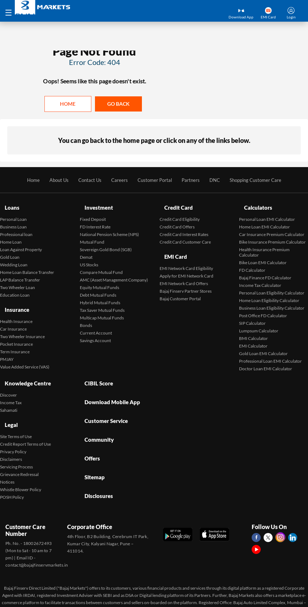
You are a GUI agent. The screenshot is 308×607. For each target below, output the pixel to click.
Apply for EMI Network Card (186, 263)
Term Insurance (15, 339)
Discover (8, 382)
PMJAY (7, 347)
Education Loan (15, 289)
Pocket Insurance (16, 332)
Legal (7, 409)
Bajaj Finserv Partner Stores (186, 278)
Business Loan (13, 221)
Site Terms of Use (16, 417)
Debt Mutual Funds (98, 289)
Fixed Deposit (93, 213)
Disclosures (95, 448)
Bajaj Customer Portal (180, 286)
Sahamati (8, 398)
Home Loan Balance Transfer (27, 266)
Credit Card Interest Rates (184, 228)
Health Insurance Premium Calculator (264, 246)
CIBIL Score (95, 374)
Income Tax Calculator (260, 279)
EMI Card (172, 247)
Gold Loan (9, 251)
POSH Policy (12, 478)
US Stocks (89, 259)
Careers (116, 181)
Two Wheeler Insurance (22, 324)
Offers (88, 423)
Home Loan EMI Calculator (264, 221)
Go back (118, 104)
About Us (52, 181)
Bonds (86, 319)
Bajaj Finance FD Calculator (265, 272)
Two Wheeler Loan (17, 281)
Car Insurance (13, 316)
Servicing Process (16, 448)
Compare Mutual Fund (101, 266)
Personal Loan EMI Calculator (267, 213)
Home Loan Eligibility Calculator (269, 294)
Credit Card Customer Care (185, 236)
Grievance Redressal (19, 455)
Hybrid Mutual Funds (100, 297)
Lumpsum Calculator (258, 325)
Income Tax (11, 390)
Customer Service (103, 399)
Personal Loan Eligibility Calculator (271, 287)
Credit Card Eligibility (180, 213)
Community (95, 411)
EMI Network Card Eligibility (186, 256)
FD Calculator (252, 264)
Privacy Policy (13, 433)
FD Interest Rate (95, 221)
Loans (7, 205)
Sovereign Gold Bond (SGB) (106, 243)
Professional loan (16, 228)
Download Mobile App (109, 386)
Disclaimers (11, 440)
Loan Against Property (21, 243)
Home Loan (11, 236)
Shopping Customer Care (261, 181)
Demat (86, 251)
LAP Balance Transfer (20, 274)
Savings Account (95, 334)
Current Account (96, 327)
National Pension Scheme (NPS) (109, 228)
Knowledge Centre (24, 374)
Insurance (13, 300)
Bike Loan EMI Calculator (263, 256)
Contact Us (85, 181)
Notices (7, 463)
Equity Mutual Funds (99, 281)
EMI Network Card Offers (184, 271)
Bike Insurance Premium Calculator (272, 236)
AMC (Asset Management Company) (114, 274)
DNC (217, 181)
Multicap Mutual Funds (102, 312)
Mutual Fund (92, 236)
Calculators (254, 205)
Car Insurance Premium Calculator (271, 228)
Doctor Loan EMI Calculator (265, 363)
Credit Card (175, 205)
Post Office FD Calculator (263, 310)
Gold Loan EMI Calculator (263, 347)
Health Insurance (16, 309)
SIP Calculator (252, 317)
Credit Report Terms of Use (25, 425)
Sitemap (91, 435)
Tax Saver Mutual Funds (102, 304)
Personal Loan (13, 213)
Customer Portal (154, 181)
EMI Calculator (253, 340)
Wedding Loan (13, 259)
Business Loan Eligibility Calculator (271, 302)
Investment (95, 205)
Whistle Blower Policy (20, 470)
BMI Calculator (253, 332)
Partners (192, 181)
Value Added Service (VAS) (24, 354)
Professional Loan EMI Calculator (270, 355)
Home (67, 104)
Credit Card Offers (177, 221)
